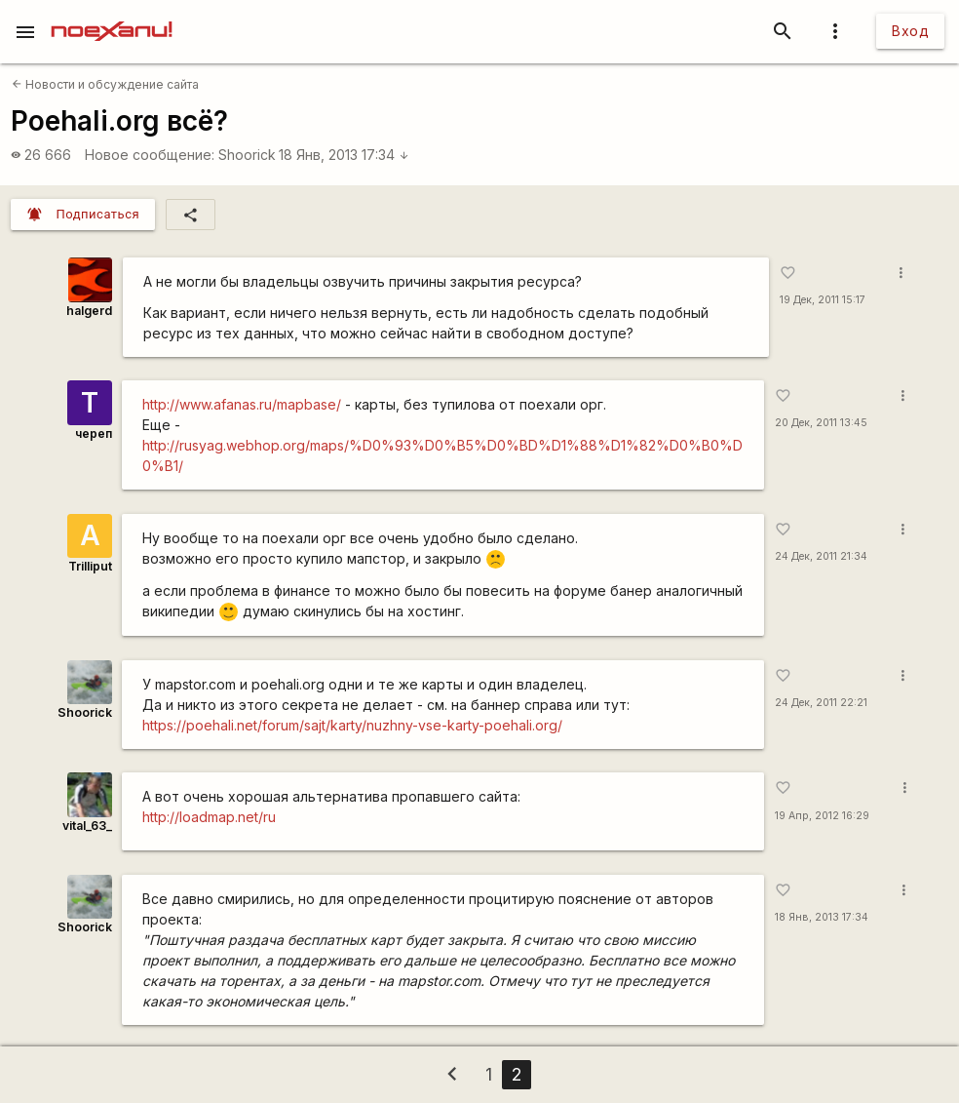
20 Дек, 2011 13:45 (821, 422)
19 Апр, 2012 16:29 (822, 815)
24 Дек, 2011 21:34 (821, 556)
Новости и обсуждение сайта (105, 84)
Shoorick (247, 154)
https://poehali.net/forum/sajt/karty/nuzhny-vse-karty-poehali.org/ (352, 725)
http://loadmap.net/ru (209, 816)
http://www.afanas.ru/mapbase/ (241, 404)
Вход (910, 30)
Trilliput (90, 566)
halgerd (89, 310)
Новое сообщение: (149, 154)
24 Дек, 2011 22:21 (821, 702)
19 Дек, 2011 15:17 (822, 300)
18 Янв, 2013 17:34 (344, 154)
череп (93, 433)
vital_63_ (87, 825)
